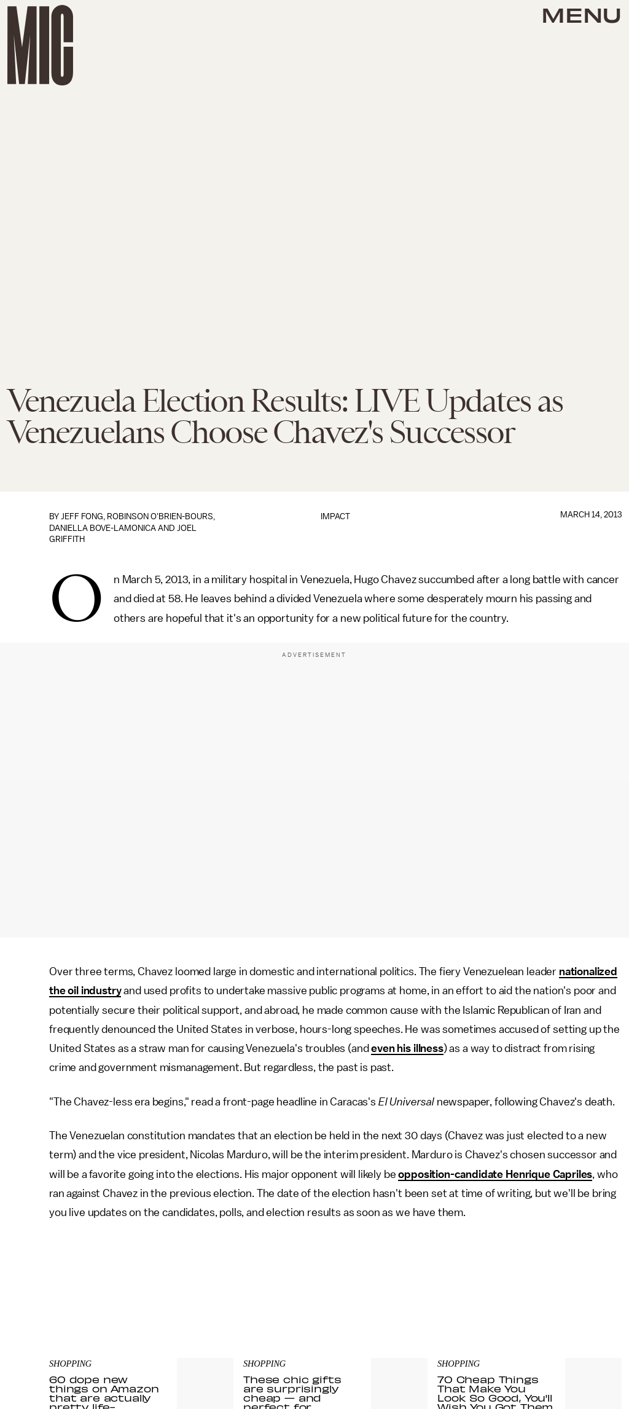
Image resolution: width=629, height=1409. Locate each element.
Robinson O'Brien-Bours (160, 516)
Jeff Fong (82, 516)
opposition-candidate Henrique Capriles (495, 1174)
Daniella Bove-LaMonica (102, 528)
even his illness (407, 1048)
